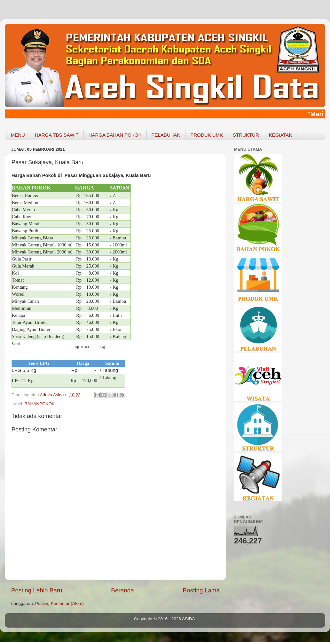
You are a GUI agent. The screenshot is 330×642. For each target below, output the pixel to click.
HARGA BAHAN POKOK (115, 135)
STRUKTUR (246, 135)
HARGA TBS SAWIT (57, 135)
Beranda (122, 590)
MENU (18, 135)
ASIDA (188, 618)
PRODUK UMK (206, 135)
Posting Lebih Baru (36, 590)
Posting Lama (201, 590)
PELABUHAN (166, 135)
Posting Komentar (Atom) (59, 603)
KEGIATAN (281, 135)
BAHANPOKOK (40, 403)
